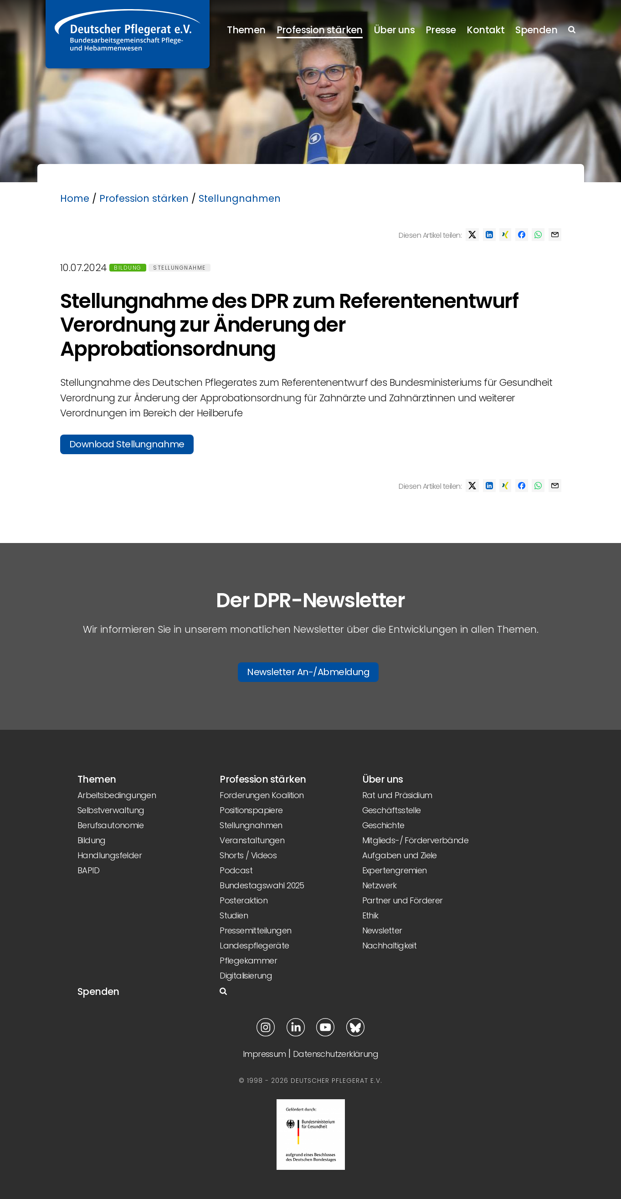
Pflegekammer (248, 960)
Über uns (394, 29)
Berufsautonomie (110, 825)
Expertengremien (394, 870)
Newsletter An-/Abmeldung (308, 672)
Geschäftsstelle (391, 810)
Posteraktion (243, 900)
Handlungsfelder (109, 855)
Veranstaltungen (252, 840)
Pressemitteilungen (255, 930)
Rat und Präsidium (397, 795)
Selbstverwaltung (110, 810)
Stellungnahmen (240, 198)
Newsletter (382, 930)
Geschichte (383, 825)
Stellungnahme (179, 268)
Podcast (236, 870)
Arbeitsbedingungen (116, 795)
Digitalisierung (246, 975)
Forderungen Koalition (261, 795)
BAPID (88, 870)
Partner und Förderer (402, 900)
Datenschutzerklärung (335, 1054)
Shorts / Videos (248, 855)
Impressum (264, 1054)
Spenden (536, 29)
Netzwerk (379, 885)
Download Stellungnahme (127, 444)
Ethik (370, 915)
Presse (441, 29)
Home (74, 198)
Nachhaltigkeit (389, 945)
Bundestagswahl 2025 (262, 885)
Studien (234, 915)
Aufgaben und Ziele (399, 855)
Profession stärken (320, 29)
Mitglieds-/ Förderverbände (415, 840)
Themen (246, 29)
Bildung (128, 268)
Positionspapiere (251, 810)
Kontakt (485, 29)
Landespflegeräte (254, 945)
